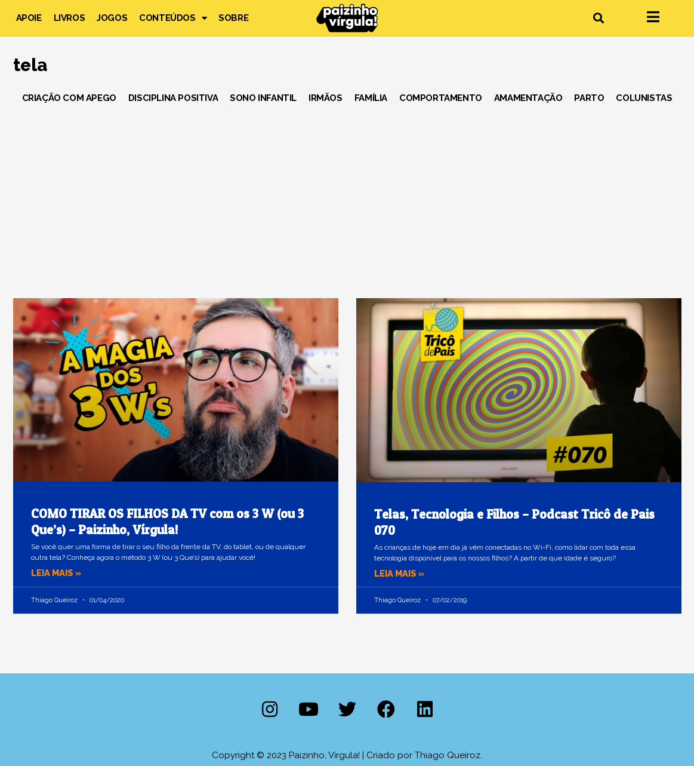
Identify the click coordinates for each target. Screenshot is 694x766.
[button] (599, 18)
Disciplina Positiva (173, 98)
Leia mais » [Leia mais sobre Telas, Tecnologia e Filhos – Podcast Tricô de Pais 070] (400, 573)
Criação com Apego (69, 98)
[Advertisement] (347, 196)
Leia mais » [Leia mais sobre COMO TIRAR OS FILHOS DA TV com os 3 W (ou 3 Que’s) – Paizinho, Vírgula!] (57, 573)
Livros (69, 18)
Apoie (29, 18)
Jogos (112, 18)
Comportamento (440, 98)
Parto (589, 98)
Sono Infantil (263, 98)
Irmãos (326, 98)
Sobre (233, 18)
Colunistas (644, 98)
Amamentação (528, 98)
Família (370, 98)
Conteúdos (172, 18)
